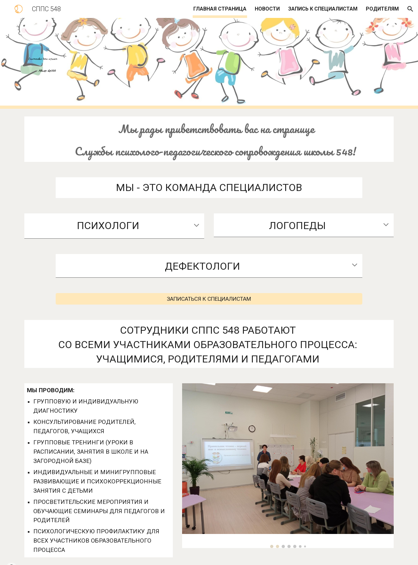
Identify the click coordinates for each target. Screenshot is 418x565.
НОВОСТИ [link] (267, 9)
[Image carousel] (288, 465)
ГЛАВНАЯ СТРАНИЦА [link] (219, 9)
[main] (193, 63)
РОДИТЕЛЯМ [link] (382, 9)
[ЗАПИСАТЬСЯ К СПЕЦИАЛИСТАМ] (209, 299)
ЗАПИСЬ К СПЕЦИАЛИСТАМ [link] (323, 9)
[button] (410, 9)
